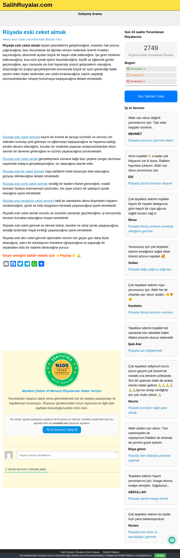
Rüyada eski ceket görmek (21, 137)
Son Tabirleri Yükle (151, 96)
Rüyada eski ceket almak (34, 32)
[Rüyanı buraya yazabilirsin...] (68, 455)
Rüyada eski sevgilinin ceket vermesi (28, 201)
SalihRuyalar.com (27, 4)
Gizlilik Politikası (111, 552)
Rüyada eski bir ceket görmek (23, 171)
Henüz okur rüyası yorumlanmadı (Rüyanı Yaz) (32, 39)
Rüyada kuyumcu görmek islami (150, 140)
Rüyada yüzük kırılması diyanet (150, 183)
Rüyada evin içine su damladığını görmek (143, 534)
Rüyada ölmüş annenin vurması (150, 312)
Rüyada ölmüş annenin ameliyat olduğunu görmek (150, 229)
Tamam (160, 555)
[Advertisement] (62, 108)
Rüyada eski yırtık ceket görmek (25, 184)
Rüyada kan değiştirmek (145, 350)
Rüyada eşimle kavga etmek (148, 498)
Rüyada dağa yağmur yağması (149, 269)
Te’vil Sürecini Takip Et (62, 429)
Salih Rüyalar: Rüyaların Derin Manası (80, 552)
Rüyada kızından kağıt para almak (147, 410)
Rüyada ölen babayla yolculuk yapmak (149, 458)
